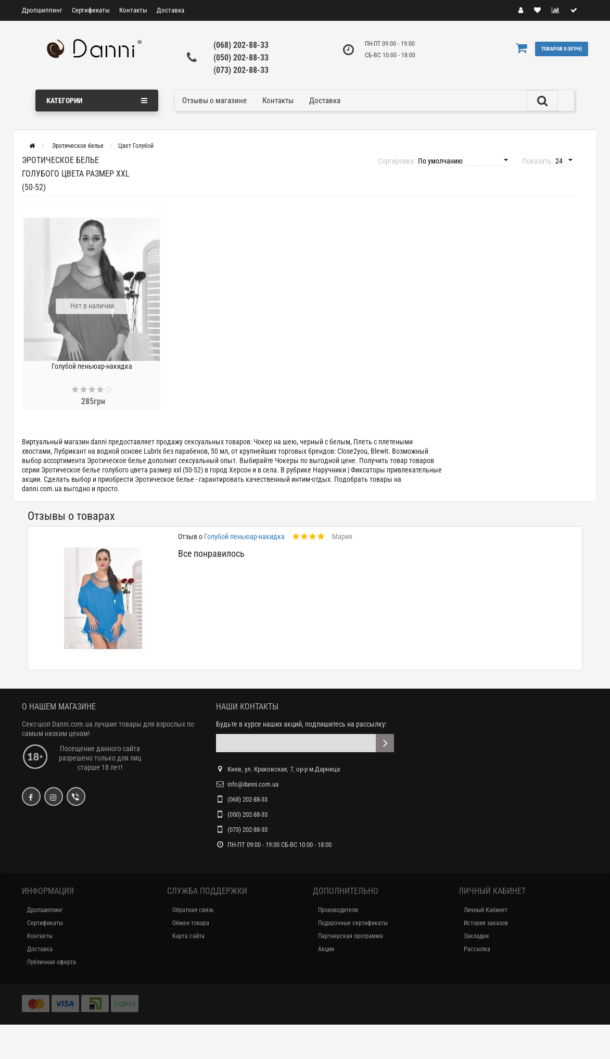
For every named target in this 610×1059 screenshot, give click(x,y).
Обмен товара (190, 923)
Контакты (133, 10)
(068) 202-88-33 (241, 45)
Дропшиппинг (42, 10)
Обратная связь (193, 910)
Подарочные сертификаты (353, 923)
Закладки (476, 936)
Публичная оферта (51, 962)
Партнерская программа (350, 936)
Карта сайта (188, 936)
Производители (338, 910)
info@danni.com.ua (252, 784)
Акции (326, 949)
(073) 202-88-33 (241, 70)
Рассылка (477, 949)
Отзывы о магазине (214, 100)
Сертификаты (91, 10)
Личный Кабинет (485, 910)
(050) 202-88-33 (241, 58)
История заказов (486, 923)
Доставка (170, 10)
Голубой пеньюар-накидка (92, 366)
